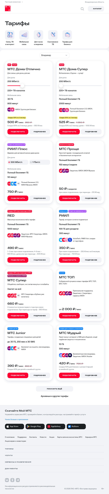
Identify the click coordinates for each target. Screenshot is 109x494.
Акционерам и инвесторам (15, 441)
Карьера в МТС (91, 437)
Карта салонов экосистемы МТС (69, 437)
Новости (43, 437)
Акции (51, 437)
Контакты (33, 437)
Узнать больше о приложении (16, 419)
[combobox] (54, 55)
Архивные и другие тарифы (54, 396)
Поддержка (21, 437)
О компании (10, 437)
